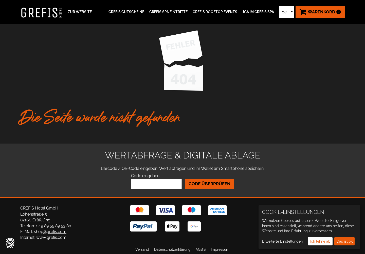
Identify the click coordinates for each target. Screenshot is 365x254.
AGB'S (201, 249)
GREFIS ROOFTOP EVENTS (215, 12)
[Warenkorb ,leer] (320, 12)
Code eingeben (145, 175)
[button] (79, 11)
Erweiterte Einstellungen (282, 241)
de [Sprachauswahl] (284, 12)
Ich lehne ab (320, 241)
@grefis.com (54, 231)
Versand (142, 249)
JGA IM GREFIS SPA (258, 12)
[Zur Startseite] (41, 12)
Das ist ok (345, 241)
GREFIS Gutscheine (126, 12)
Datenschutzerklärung (172, 249)
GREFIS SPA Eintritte (168, 12)
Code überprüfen (209, 183)
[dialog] (309, 227)
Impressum (220, 249)
